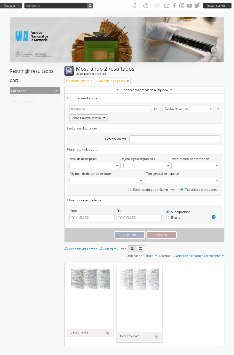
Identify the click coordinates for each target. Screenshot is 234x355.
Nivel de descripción (83, 159)
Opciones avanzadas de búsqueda (144, 90)
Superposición (178, 212)
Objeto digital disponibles (137, 159)
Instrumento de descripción (190, 159)
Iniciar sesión (216, 5)
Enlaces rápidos (157, 5)
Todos (15, 97)
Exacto (173, 217)
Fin (119, 211)
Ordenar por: (135, 256)
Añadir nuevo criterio (88, 118)
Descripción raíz (115, 139)
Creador (18, 90)
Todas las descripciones (198, 190)
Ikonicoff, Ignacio (22, 102)
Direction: (165, 256)
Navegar (9, 5)
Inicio (73, 211)
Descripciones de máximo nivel (151, 190)
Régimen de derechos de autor (90, 174)
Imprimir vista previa (80, 249)
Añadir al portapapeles (107, 333)
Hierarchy (109, 249)
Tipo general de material (162, 174)
